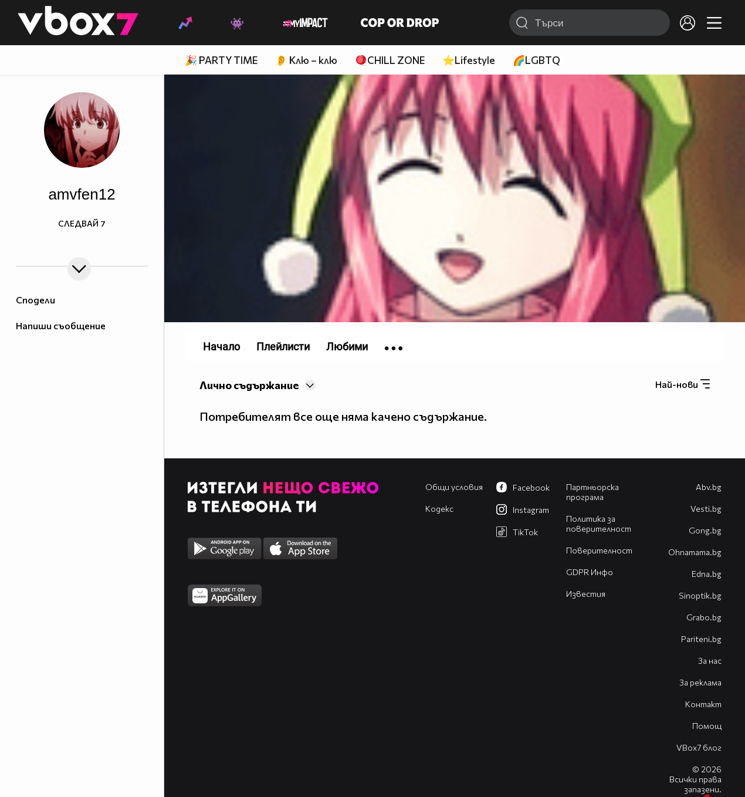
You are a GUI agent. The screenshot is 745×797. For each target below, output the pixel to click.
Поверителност (599, 550)
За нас (710, 661)
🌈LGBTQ (536, 60)
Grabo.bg (704, 617)
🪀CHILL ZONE (390, 60)
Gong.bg (705, 530)
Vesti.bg (706, 509)
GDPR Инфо (589, 572)
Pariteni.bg (701, 639)
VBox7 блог (699, 747)
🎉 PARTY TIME (221, 60)
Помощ (707, 726)
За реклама (700, 682)
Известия (585, 594)
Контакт (703, 704)
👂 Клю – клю (306, 60)
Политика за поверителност (598, 523)
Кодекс (439, 509)
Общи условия (454, 487)
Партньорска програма (592, 492)
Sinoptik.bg (700, 595)
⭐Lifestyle (468, 60)
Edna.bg (707, 574)
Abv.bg (709, 487)
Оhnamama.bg (695, 552)
